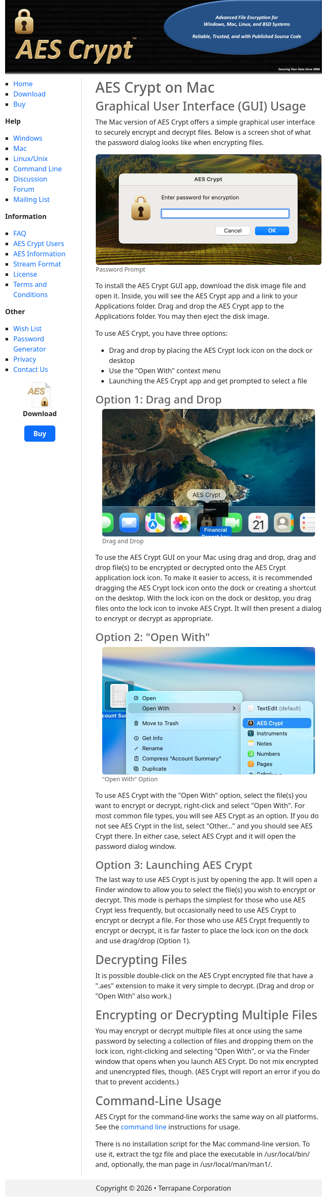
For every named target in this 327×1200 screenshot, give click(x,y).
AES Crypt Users (38, 243)
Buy (19, 104)
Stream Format (37, 264)
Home (23, 83)
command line (143, 1127)
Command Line (37, 168)
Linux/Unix (30, 158)
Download (29, 94)
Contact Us (30, 369)
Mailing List (31, 199)
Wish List (27, 328)
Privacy (24, 359)
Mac (19, 148)
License (25, 274)
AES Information (39, 253)
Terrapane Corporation (194, 1188)
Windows (27, 138)
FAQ (19, 233)
